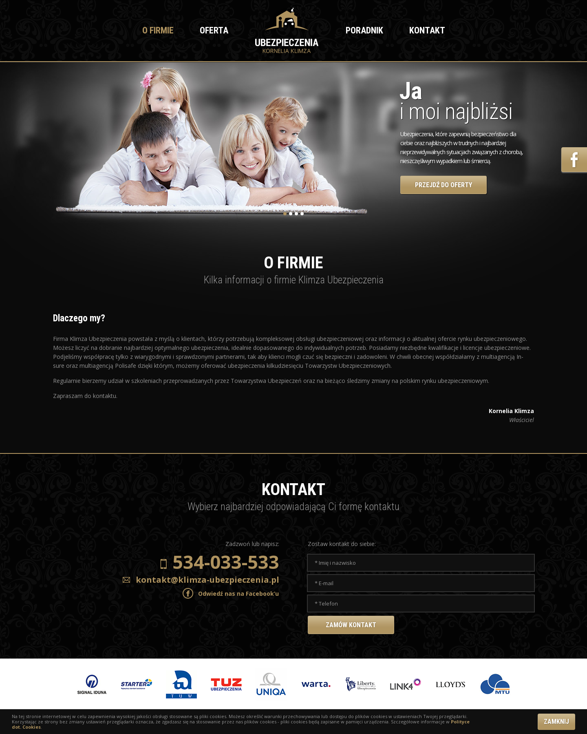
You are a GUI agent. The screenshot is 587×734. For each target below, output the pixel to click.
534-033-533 (225, 561)
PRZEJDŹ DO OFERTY (443, 185)
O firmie (158, 30)
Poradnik (364, 30)
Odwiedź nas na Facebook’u (238, 593)
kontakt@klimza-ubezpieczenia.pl (207, 579)
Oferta (214, 30)
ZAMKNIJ (556, 721)
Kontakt (427, 30)
